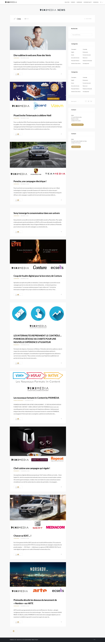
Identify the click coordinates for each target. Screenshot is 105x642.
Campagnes (79, 2)
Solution (67, 2)
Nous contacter (77, 124)
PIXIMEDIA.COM (13, 639)
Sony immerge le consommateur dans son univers (37, 213)
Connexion (95, 2)
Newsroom (85, 57)
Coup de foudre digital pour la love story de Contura (38, 275)
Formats (73, 2)
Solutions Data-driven (75, 63)
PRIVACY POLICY (35, 639)
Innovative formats (75, 57)
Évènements (16, 344)
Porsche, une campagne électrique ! (30, 181)
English (72, 52)
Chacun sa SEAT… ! (22, 535)
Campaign (85, 49)
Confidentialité (87, 2)
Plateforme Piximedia (87, 60)
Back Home (87, 18)
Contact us (76, 146)
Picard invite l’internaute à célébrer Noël (32, 115)
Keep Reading (17, 74)
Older (13, 631)
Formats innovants (18, 400)
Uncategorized (86, 63)
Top (94, 639)
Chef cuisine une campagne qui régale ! (32, 468)
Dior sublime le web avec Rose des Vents (32, 55)
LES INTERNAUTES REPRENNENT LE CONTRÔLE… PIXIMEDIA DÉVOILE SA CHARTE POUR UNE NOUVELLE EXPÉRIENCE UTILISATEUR (38, 338)
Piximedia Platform (75, 60)
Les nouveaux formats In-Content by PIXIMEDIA (36, 397)
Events (72, 55)
